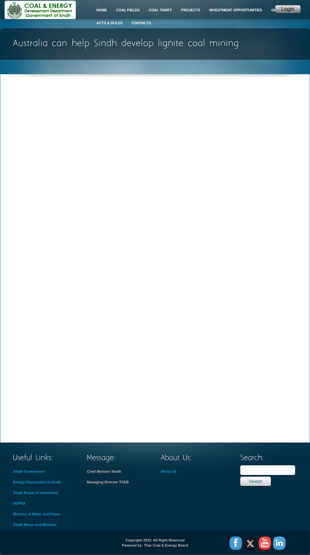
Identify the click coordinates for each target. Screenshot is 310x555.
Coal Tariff (160, 10)
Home (101, 10)
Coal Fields (128, 10)
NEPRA (19, 503)
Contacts (141, 23)
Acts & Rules (109, 23)
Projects (190, 10)
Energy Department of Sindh (37, 482)
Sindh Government (29, 471)
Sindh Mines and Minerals (35, 525)
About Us (169, 471)
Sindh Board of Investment (35, 493)
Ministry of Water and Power (37, 514)
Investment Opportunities (235, 10)
